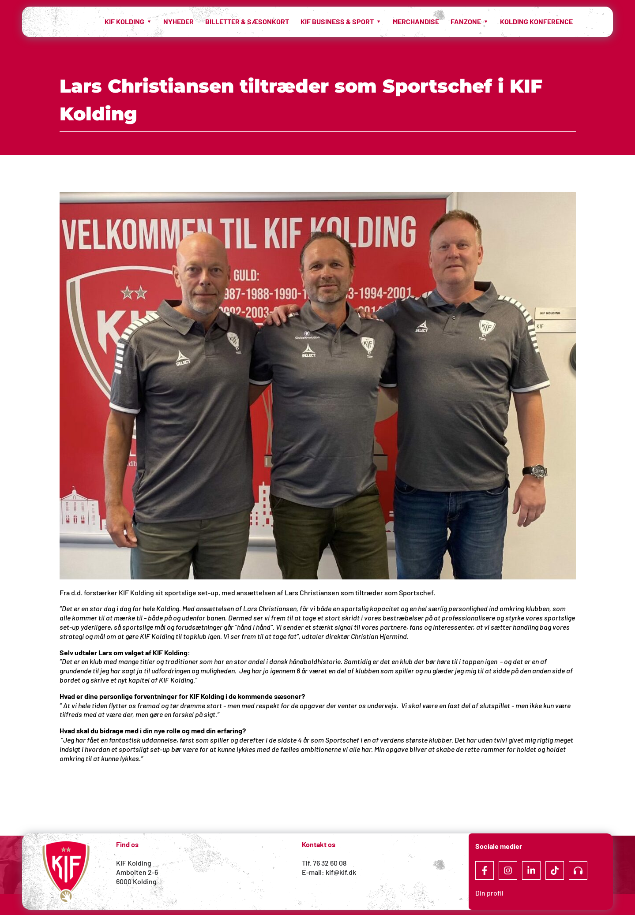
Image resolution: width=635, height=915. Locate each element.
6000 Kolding (137, 881)
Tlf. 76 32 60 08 (324, 863)
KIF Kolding (133, 863)
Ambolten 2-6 (137, 872)
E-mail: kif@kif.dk (329, 872)
